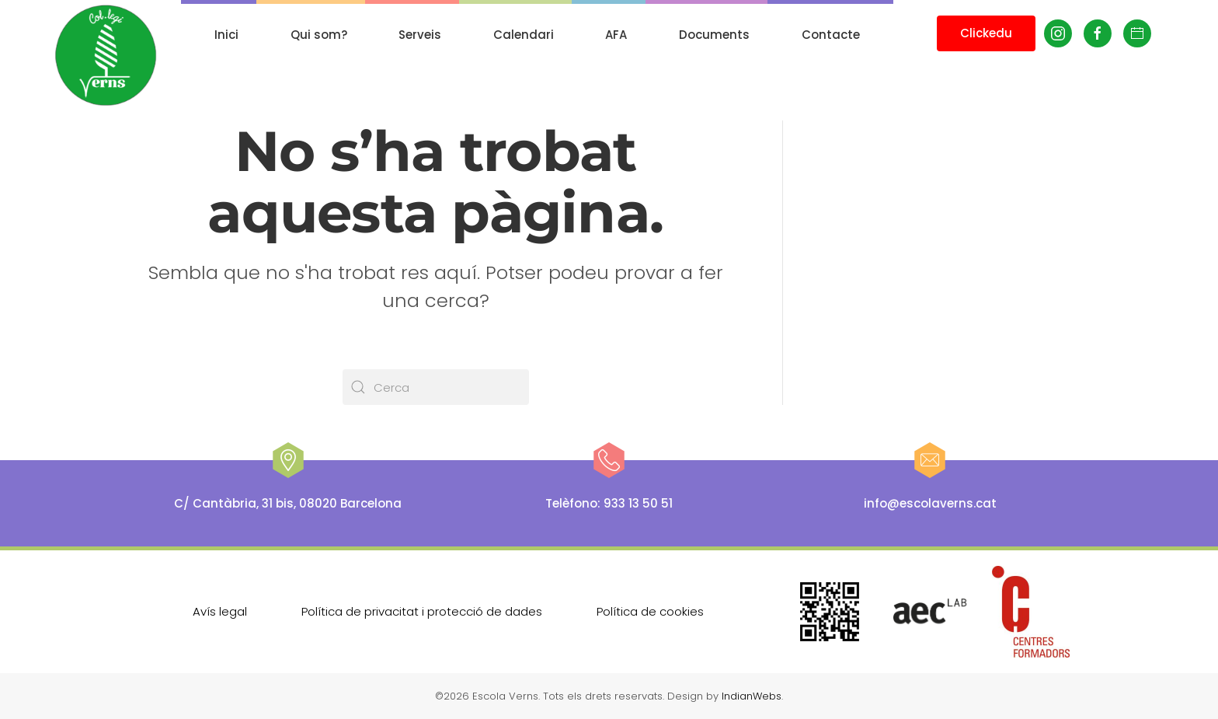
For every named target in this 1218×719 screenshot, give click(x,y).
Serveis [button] (419, 34)
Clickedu (986, 33)
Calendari (523, 34)
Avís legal (220, 610)
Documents (714, 34)
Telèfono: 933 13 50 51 (609, 503)
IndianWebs (751, 696)
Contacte (831, 34)
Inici (226, 34)
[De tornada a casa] (106, 55)
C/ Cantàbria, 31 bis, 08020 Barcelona (288, 503)
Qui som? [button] (319, 34)
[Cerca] (436, 387)
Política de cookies (650, 610)
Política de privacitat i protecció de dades (421, 610)
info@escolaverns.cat (930, 503)
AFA (616, 34)
